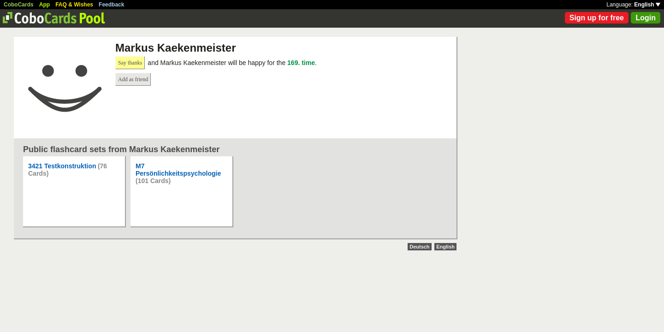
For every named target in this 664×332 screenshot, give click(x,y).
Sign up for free (596, 18)
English (647, 4)
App (44, 4)
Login (645, 18)
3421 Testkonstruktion (62, 166)
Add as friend (133, 79)
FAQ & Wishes (74, 4)
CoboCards (19, 4)
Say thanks (130, 62)
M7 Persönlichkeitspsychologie (178, 169)
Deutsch (419, 246)
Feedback (111, 4)
